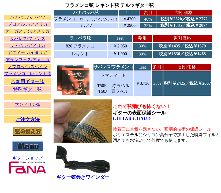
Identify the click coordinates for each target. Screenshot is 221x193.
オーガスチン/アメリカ (28, 31)
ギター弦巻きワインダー (83, 177)
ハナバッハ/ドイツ (27, 17)
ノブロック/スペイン (27, 66)
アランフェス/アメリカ (28, 59)
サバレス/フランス (27, 38)
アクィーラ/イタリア (27, 52)
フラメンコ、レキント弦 (27, 73)
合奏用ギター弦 (27, 81)
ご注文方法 (28, 119)
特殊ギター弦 (27, 89)
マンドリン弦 (27, 104)
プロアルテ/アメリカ (27, 24)
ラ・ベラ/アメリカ (27, 45)
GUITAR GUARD (132, 118)
